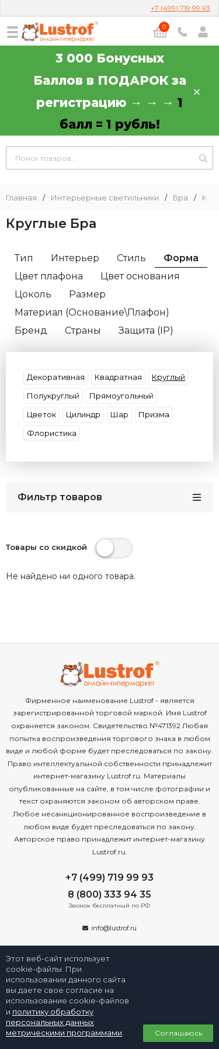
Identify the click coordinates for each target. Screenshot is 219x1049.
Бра (180, 198)
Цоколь (33, 294)
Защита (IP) (146, 330)
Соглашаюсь (178, 1033)
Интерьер (75, 258)
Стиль (131, 258)
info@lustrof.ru (114, 928)
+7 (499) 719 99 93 (180, 8)
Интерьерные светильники (105, 198)
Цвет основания (140, 276)
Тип (24, 258)
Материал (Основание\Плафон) (92, 312)
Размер (87, 294)
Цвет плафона (49, 276)
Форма (181, 258)
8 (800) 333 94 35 (109, 894)
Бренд (31, 330)
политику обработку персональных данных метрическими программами (64, 1022)
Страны (83, 330)
